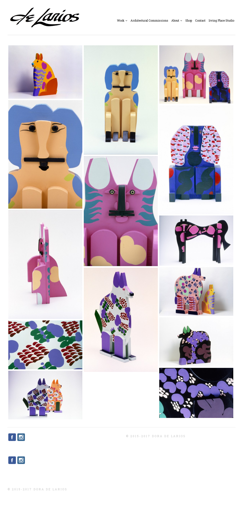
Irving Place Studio (221, 20)
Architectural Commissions (149, 20)
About (176, 20)
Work (122, 20)
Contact (200, 20)
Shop (188, 20)
